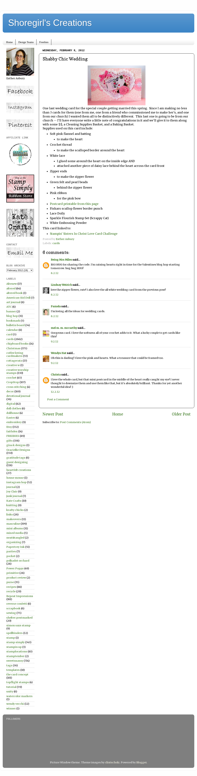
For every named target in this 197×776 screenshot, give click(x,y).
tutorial (11, 687)
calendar (12, 330)
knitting (11, 505)
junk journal (14, 496)
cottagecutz (14, 360)
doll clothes (13, 408)
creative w (13, 365)
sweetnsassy (14, 660)
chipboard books (17, 343)
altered (11, 288)
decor (10, 391)
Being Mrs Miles (61, 259)
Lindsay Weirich (61, 284)
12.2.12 (55, 391)
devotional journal (18, 396)
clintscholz (112, 762)
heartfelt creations (18, 470)
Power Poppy (15, 568)
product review (16, 577)
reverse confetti (16, 603)
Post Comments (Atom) (75, 422)
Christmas (13, 348)
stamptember (15, 656)
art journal (13, 302)
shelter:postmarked (19, 617)
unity (9, 691)
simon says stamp (18, 625)
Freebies (43, 42)
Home (9, 42)
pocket (10, 556)
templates (13, 670)
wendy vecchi (15, 703)
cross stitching (16, 387)
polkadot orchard (17, 560)
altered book (14, 293)
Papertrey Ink (15, 547)
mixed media (14, 533)
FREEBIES (12, 436)
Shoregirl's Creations (50, 23)
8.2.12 (54, 273)
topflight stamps (17, 682)
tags (9, 665)
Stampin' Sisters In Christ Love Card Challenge (83, 233)
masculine (13, 523)
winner (11, 708)
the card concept (17, 674)
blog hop (12, 316)
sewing (11, 613)
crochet (11, 377)
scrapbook (13, 608)
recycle (11, 591)
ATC (9, 306)
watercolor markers (19, 696)
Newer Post (52, 414)
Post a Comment (58, 399)
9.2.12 (54, 341)
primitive (12, 573)
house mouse (15, 477)
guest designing (17, 462)
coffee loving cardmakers (14, 354)
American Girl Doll (18, 297)
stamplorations (16, 651)
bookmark (13, 320)
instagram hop (16, 482)
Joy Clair (11, 491)
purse (10, 582)
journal (11, 487)
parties (11, 551)
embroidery (14, 422)
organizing (13, 542)
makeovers (13, 519)
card (9, 334)
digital (10, 403)
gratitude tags (15, 457)
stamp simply (15, 642)
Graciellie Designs (18, 450)
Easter (10, 417)
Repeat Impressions (19, 596)
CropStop (12, 382)
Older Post (181, 414)
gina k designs (16, 445)
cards (56, 243)
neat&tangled (15, 537)
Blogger (141, 762)
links (9, 514)
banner (11, 311)
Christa (56, 374)
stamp (10, 637)
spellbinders (14, 633)
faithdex (12, 431)
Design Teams (26, 42)
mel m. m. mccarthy (64, 328)
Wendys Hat (58, 353)
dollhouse (12, 413)
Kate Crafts (13, 500)
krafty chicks (15, 510)
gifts (9, 440)
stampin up (14, 647)
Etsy (9, 427)
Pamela (56, 306)
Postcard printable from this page (74, 204)
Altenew (11, 283)
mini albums (14, 528)
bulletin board (15, 325)
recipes (11, 587)
